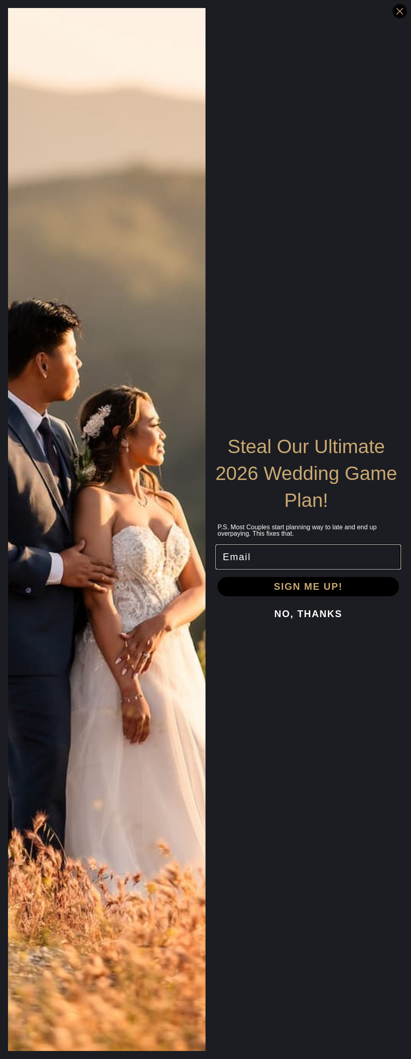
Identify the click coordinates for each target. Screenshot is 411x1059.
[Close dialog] (400, 11)
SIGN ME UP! (308, 586)
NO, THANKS (308, 613)
